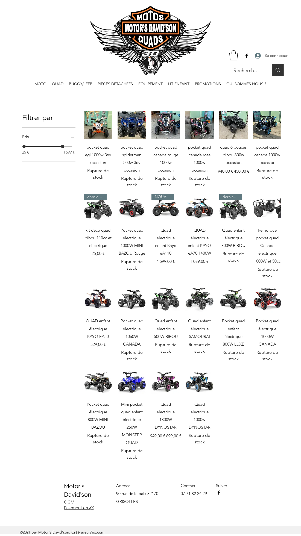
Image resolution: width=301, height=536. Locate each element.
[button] (233, 55)
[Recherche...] (247, 70)
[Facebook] (246, 55)
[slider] (24, 146)
